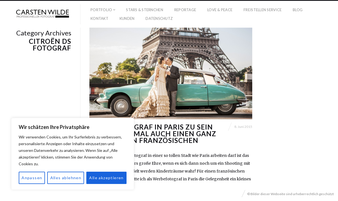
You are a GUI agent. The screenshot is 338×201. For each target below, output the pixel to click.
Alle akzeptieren (106, 177)
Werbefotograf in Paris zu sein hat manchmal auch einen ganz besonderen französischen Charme (152, 137)
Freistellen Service (263, 10)
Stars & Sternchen (144, 10)
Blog (298, 10)
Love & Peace (219, 10)
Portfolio (101, 10)
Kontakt (99, 18)
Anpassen (32, 177)
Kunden (127, 18)
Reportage (185, 10)
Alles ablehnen (66, 177)
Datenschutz (159, 18)
